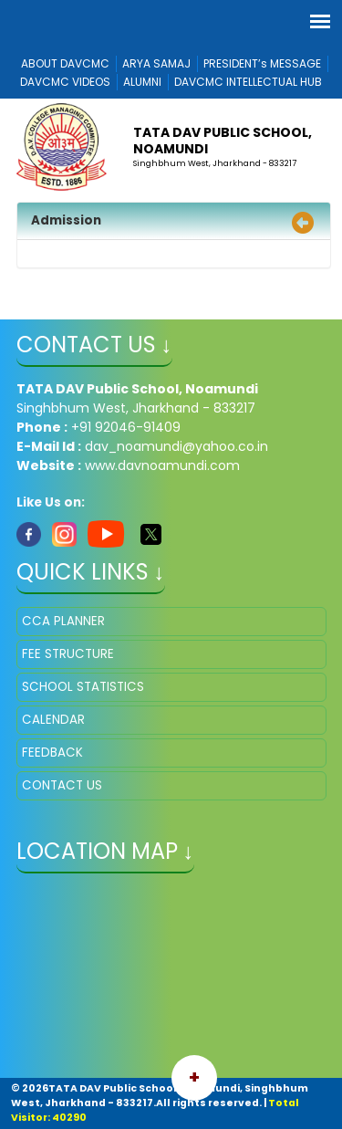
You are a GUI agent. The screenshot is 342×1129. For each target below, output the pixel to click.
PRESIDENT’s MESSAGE (262, 63)
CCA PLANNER (63, 621)
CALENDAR (53, 719)
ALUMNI (142, 81)
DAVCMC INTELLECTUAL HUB (248, 81)
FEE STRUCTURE (68, 654)
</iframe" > (171, 977)
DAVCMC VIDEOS (65, 81)
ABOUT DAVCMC (65, 63)
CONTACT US (62, 785)
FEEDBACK (52, 752)
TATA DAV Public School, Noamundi (222, 140)
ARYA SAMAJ (156, 63)
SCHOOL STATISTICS (83, 686)
